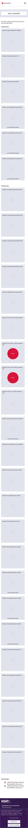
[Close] (25, 810)
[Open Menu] (25, 3)
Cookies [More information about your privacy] (20, 815)
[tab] (14, 13)
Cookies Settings (14, 818)
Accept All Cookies (14, 825)
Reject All (14, 822)
